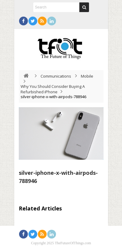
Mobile (87, 76)
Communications (56, 76)
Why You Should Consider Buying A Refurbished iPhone (53, 89)
